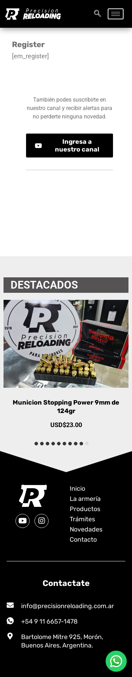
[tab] (87, 443)
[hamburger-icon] (116, 13)
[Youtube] (22, 521)
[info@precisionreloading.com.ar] (10, 605)
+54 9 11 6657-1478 (49, 621)
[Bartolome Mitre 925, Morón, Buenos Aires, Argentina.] (10, 636)
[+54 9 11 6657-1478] (10, 620)
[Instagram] (41, 521)
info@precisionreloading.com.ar (67, 606)
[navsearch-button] (97, 14)
